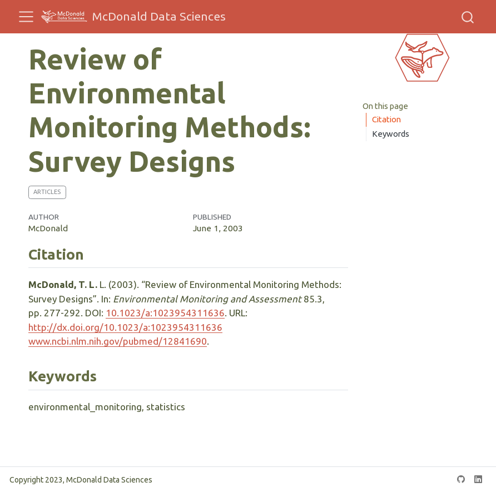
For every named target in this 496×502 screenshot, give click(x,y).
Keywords (390, 133)
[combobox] (468, 16)
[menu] (26, 16)
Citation (386, 119)
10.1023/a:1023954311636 (165, 312)
